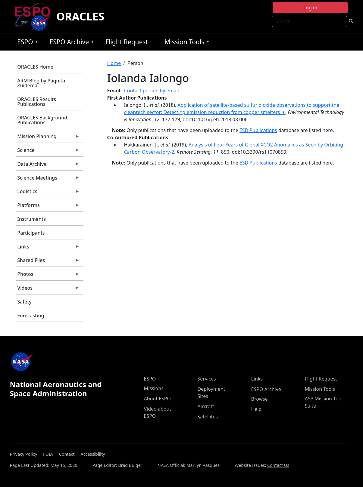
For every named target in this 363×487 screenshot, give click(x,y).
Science (48, 151)
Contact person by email (151, 90)
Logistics (48, 193)
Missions (154, 388)
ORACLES (80, 16)
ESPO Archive (71, 43)
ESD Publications (258, 130)
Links (48, 248)
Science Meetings (48, 179)
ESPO (26, 43)
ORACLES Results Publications (36, 101)
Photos (48, 275)
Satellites (208, 416)
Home (114, 63)
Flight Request (126, 42)
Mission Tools (185, 43)
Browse (259, 399)
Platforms (48, 206)
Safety (24, 301)
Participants (31, 233)
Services (207, 378)
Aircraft (206, 406)
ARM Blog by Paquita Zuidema (41, 83)
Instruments (31, 219)
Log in (310, 7)
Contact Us (278, 465)
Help (256, 409)
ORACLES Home (35, 66)
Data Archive (48, 165)
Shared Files (48, 262)
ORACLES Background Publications (42, 120)
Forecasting (30, 315)
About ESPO (157, 398)
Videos (48, 289)
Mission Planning (48, 138)
